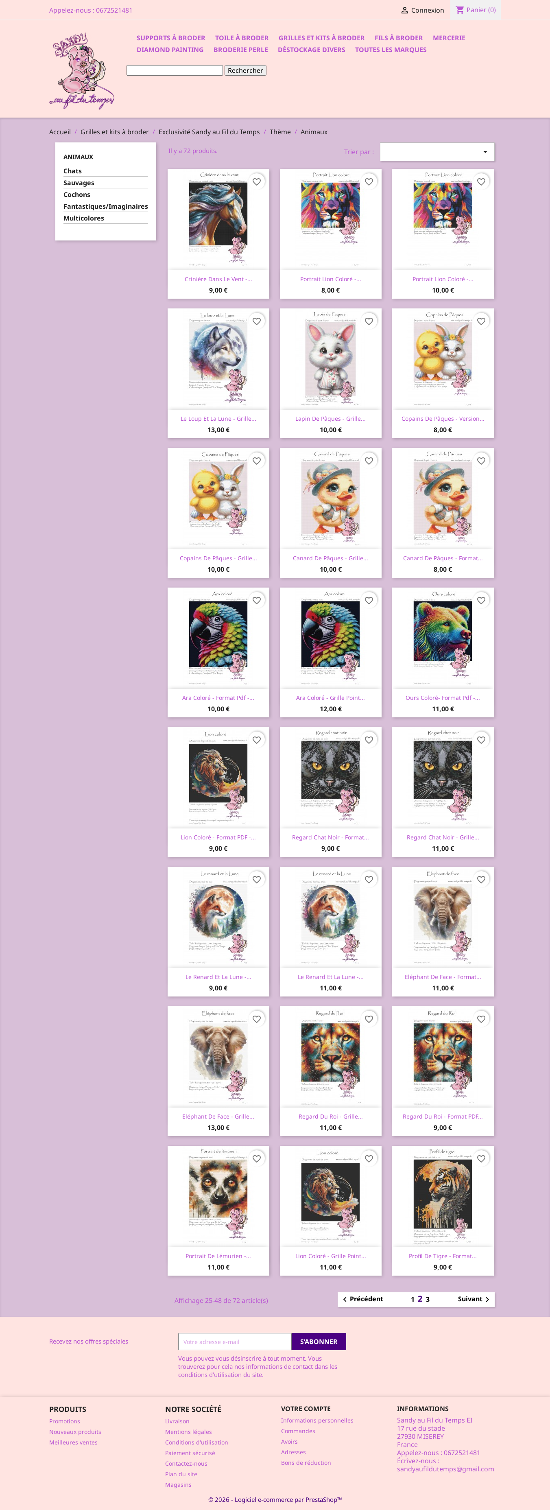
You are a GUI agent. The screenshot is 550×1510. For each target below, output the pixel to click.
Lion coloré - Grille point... (330, 1256)
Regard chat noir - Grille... (443, 837)
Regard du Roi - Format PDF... (443, 1116)
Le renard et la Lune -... (218, 977)
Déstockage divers (311, 49)
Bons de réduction (306, 1462)
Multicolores (83, 218)
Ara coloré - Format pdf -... (218, 697)
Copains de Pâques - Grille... (218, 558)
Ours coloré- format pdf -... (443, 697)
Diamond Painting (170, 49)
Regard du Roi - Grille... (331, 1116)
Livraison (177, 1421)
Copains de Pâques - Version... (443, 418)
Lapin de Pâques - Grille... (330, 418)
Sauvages (78, 183)
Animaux (78, 157)
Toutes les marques (391, 49)
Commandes (298, 1431)
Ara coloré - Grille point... (330, 697)
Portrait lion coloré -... (330, 279)
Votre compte (306, 1408)
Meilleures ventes (73, 1442)
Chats (72, 171)
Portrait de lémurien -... (218, 1256)
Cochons (76, 194)
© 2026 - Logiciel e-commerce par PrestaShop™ (275, 1499)
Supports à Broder (171, 37)
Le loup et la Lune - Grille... (218, 418)
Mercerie (449, 37)
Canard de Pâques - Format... (443, 558)
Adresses (293, 1452)
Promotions (64, 1421)
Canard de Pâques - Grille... (330, 558)
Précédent (361, 1300)
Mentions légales (188, 1432)
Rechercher (245, 70)
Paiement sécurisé (190, 1453)
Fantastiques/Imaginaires (105, 206)
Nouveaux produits (75, 1432)
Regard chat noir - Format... (330, 837)
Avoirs (289, 1441)
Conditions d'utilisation (196, 1442)
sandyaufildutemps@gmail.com (445, 1468)
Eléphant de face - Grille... (218, 1116)
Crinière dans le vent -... (218, 279)
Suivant (475, 1300)
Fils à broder (399, 37)
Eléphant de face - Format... (443, 977)
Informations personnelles (317, 1420)
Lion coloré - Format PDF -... (218, 837)
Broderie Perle (241, 49)
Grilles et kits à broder (322, 37)
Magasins (178, 1484)
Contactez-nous (186, 1463)
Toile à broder (242, 37)
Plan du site (181, 1474)
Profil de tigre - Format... (443, 1256)
